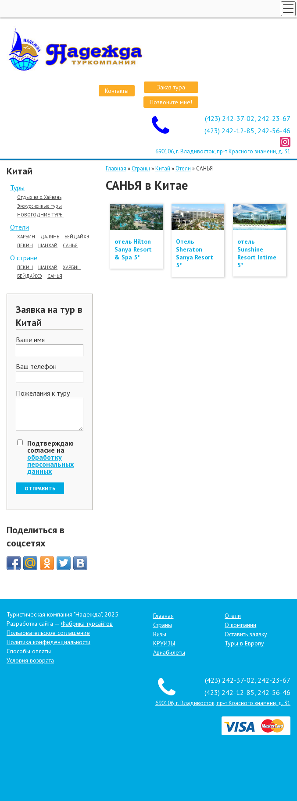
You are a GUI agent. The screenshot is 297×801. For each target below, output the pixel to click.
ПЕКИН (25, 245)
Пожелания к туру (43, 393)
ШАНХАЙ (47, 245)
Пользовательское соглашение (48, 633)
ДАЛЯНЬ (49, 236)
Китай (162, 168)
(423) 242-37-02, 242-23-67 (247, 118)
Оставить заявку (246, 634)
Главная (116, 168)
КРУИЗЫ (164, 643)
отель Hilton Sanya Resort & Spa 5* (133, 249)
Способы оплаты (29, 651)
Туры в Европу (244, 643)
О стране (23, 257)
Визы (159, 634)
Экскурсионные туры (39, 206)
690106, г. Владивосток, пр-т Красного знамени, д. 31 (222, 151)
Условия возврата (30, 660)
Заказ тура (171, 87)
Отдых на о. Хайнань (39, 197)
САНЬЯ (70, 245)
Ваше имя (30, 340)
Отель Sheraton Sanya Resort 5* (194, 253)
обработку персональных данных (50, 464)
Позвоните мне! (171, 102)
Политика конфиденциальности (48, 642)
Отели (19, 226)
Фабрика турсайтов (87, 623)
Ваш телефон (36, 367)
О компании (240, 625)
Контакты (117, 91)
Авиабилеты (169, 652)
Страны (141, 168)
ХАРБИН (26, 236)
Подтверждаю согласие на (50, 457)
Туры (17, 187)
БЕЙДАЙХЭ (76, 236)
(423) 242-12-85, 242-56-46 (247, 130)
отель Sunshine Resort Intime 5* (256, 253)
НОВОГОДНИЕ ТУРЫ (40, 215)
